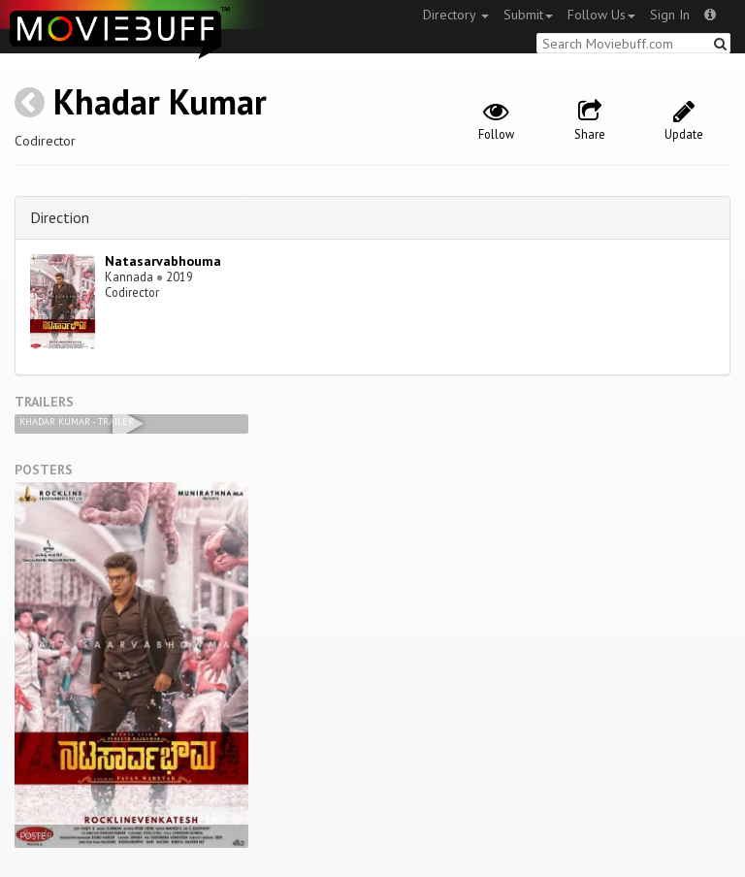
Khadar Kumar (160, 101)
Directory (456, 14)
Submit (528, 14)
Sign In (670, 14)
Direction (59, 217)
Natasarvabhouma (163, 261)
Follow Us (601, 14)
